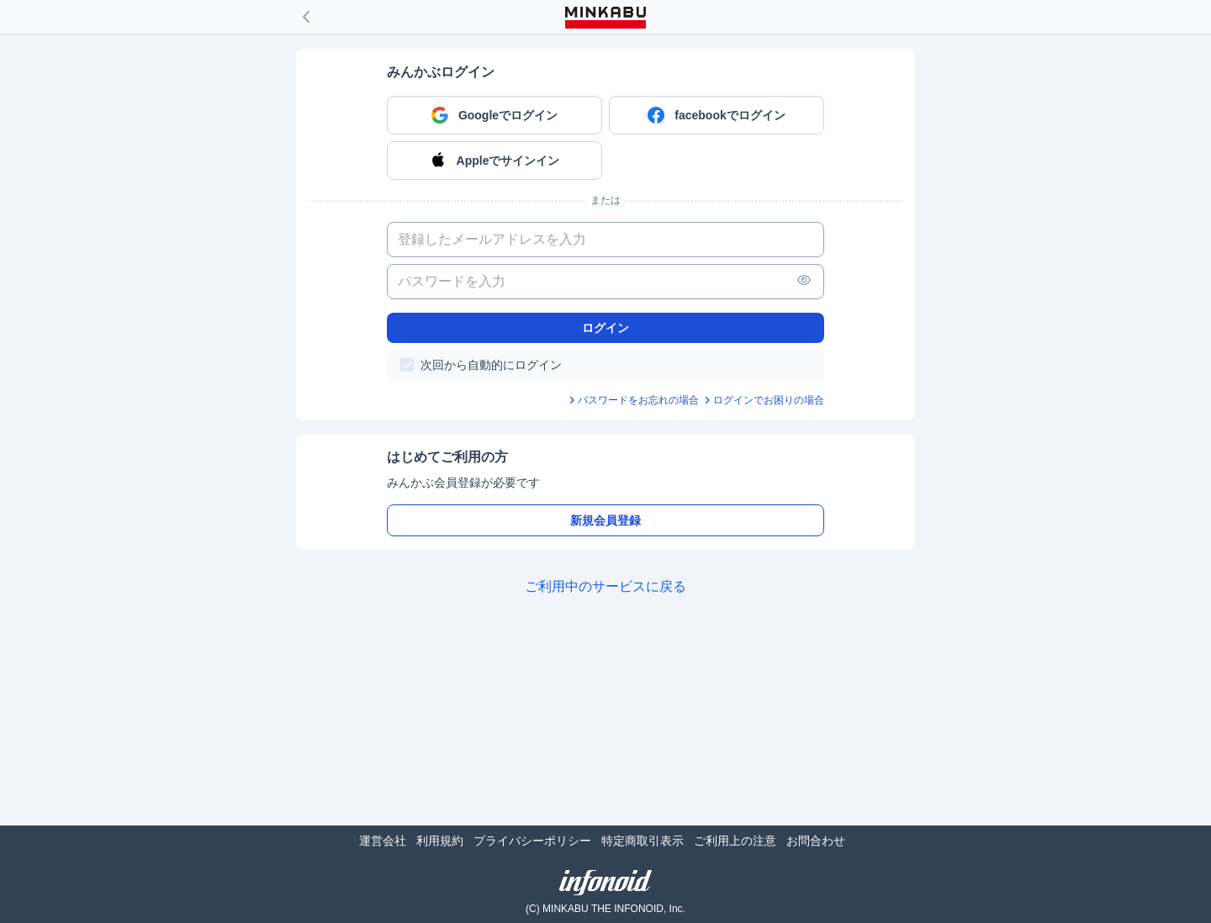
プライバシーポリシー (532, 840)
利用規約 (439, 840)
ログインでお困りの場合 (768, 400)
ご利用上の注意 (735, 840)
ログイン (605, 328)
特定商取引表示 (642, 840)
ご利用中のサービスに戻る (605, 586)
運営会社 (382, 840)
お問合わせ (815, 840)
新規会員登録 (605, 520)
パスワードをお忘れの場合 (638, 400)
